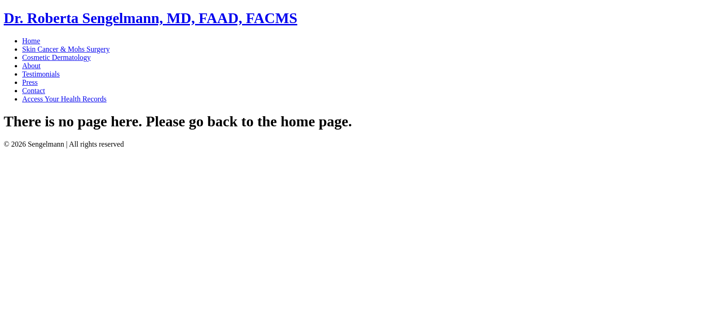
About (31, 66)
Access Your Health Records (64, 99)
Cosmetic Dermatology (56, 57)
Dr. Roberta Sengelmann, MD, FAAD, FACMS (150, 18)
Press (30, 82)
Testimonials (41, 74)
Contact (33, 91)
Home (31, 41)
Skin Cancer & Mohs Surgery (66, 49)
